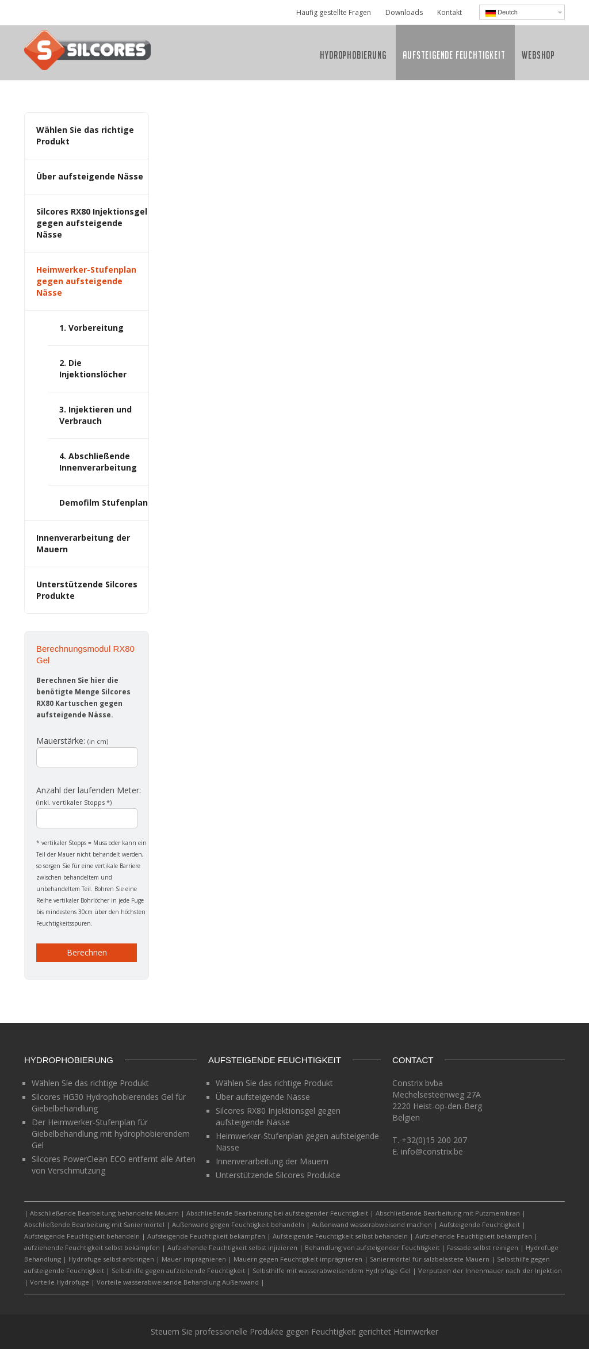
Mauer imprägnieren (194, 1259)
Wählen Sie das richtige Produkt (90, 1082)
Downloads (404, 12)
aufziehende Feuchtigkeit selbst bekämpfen (92, 1247)
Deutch (501, 13)
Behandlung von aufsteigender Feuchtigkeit (372, 1247)
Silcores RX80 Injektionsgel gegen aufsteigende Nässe (91, 223)
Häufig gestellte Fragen (333, 12)
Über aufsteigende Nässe (89, 176)
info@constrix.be (432, 1151)
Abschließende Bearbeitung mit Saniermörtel (94, 1224)
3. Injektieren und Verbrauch (95, 415)
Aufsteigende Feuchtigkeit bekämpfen (206, 1236)
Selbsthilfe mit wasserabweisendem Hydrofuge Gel (332, 1270)
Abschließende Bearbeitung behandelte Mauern (104, 1213)
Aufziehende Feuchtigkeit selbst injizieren (232, 1247)
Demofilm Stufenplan (103, 502)
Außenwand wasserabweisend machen (372, 1224)
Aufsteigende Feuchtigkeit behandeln (82, 1236)
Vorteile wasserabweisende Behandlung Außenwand (178, 1282)
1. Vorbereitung (91, 327)
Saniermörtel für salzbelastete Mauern (429, 1259)
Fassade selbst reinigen (482, 1247)
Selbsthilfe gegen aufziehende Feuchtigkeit (178, 1270)
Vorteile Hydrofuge (59, 1282)
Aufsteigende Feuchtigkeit (454, 55)
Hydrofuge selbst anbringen (111, 1259)
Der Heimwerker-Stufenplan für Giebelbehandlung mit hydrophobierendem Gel (111, 1134)
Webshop (538, 55)
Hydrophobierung (353, 55)
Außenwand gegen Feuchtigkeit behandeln (238, 1224)
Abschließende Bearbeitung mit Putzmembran (448, 1213)
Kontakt (449, 12)
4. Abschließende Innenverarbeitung (98, 461)
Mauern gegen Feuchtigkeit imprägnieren (298, 1259)
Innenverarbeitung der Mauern (272, 1161)
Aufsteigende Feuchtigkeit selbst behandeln (340, 1236)
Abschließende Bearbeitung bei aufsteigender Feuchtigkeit (277, 1213)
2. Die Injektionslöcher (93, 368)
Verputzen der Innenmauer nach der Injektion (490, 1270)
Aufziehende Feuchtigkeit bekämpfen (473, 1236)
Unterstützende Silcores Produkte (278, 1175)
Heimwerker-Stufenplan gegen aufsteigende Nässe (86, 281)
